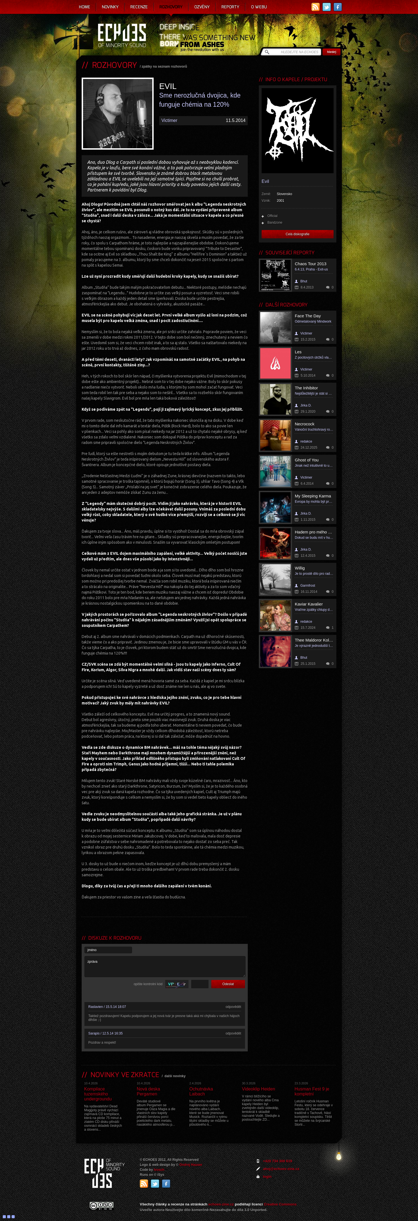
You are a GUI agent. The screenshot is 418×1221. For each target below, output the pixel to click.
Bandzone (274, 222)
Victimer (169, 120)
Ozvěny (202, 7)
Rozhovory (171, 7)
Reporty (230, 7)
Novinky (110, 7)
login (267, 1176)
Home (84, 7)
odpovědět (233, 1007)
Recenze (139, 7)
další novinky (174, 1076)
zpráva (165, 966)
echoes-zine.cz (221, 1204)
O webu (259, 7)
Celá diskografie (297, 234)
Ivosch (159, 1170)
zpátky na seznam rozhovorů (164, 66)
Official (272, 216)
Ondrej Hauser (190, 1165)
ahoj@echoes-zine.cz (281, 1169)
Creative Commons (280, 1204)
